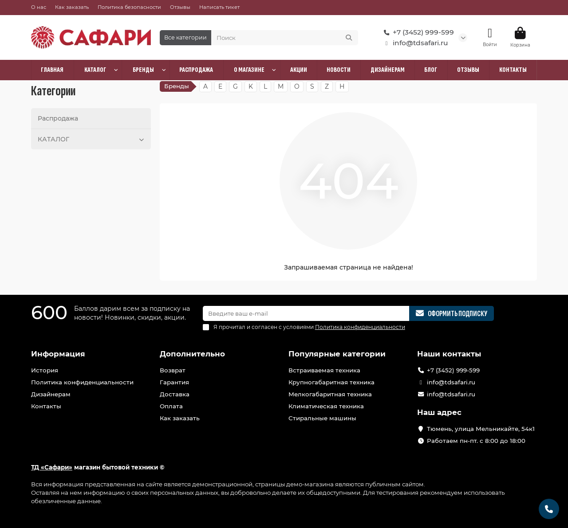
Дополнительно (192, 353)
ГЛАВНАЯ (52, 70)
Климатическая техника (326, 406)
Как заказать (72, 7)
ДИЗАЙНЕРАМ (388, 70)
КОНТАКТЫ (513, 70)
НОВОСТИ (339, 70)
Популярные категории (337, 353)
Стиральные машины (322, 418)
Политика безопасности (129, 7)
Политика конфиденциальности (82, 382)
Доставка (174, 394)
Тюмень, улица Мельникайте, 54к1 (481, 428)
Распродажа (58, 118)
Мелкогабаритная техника (330, 394)
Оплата (171, 406)
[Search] (284, 37)
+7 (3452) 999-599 (417, 32)
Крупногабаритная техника (331, 382)
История (44, 370)
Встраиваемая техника (324, 370)
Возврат (172, 370)
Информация (58, 353)
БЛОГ (430, 70)
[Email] (306, 313)
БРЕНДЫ (143, 70)
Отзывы (180, 7)
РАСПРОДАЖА (196, 70)
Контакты (46, 406)
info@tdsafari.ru (414, 43)
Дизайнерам (51, 394)
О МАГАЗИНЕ (249, 70)
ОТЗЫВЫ (468, 70)
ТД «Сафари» (51, 467)
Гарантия (174, 382)
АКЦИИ (298, 70)
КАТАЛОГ (95, 70)
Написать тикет (219, 7)
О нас (38, 7)
